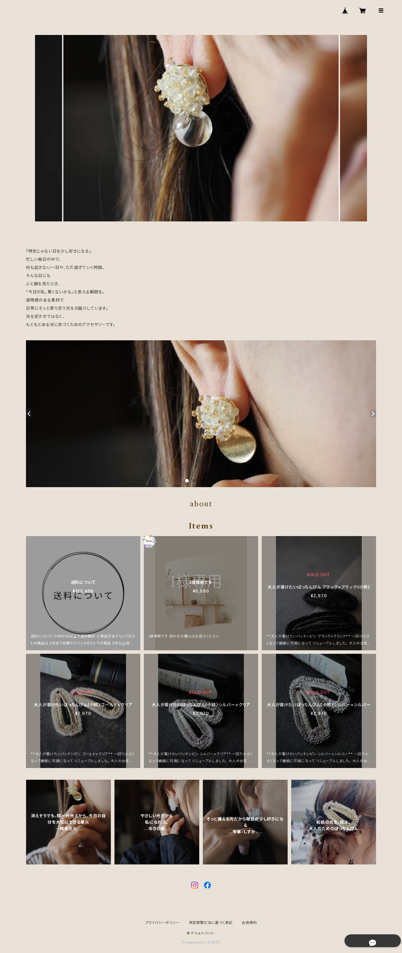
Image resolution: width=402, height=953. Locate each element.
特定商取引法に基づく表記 (211, 922)
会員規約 (249, 922)
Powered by (201, 942)
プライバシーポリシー (162, 922)
